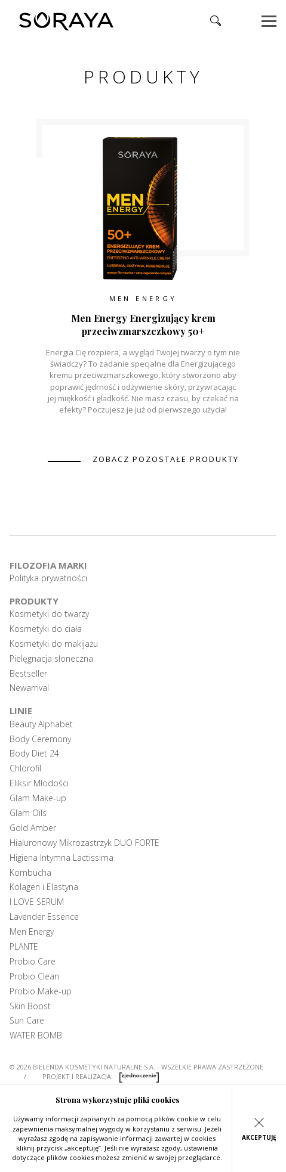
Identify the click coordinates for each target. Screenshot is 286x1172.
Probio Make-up (41, 991)
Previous (34, 273)
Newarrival (29, 688)
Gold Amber (33, 828)
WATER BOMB (36, 1035)
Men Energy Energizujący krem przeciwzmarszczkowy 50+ (143, 324)
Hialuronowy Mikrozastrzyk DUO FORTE (84, 843)
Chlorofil (25, 768)
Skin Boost (30, 1006)
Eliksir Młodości (39, 783)
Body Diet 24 (34, 753)
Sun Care (27, 1020)
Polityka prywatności (48, 578)
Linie (21, 711)
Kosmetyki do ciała (46, 629)
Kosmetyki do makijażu (54, 643)
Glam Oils (28, 813)
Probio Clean (34, 976)
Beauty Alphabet (41, 724)
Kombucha (30, 872)
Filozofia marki (48, 565)
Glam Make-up (38, 798)
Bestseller (28, 673)
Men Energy (143, 298)
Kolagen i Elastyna (44, 887)
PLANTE (24, 946)
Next (252, 273)
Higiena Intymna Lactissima (61, 857)
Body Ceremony (40, 739)
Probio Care (33, 961)
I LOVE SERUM (37, 902)
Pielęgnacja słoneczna (51, 658)
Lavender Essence (44, 916)
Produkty (34, 601)
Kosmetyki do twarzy (49, 614)
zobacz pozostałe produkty (166, 459)
